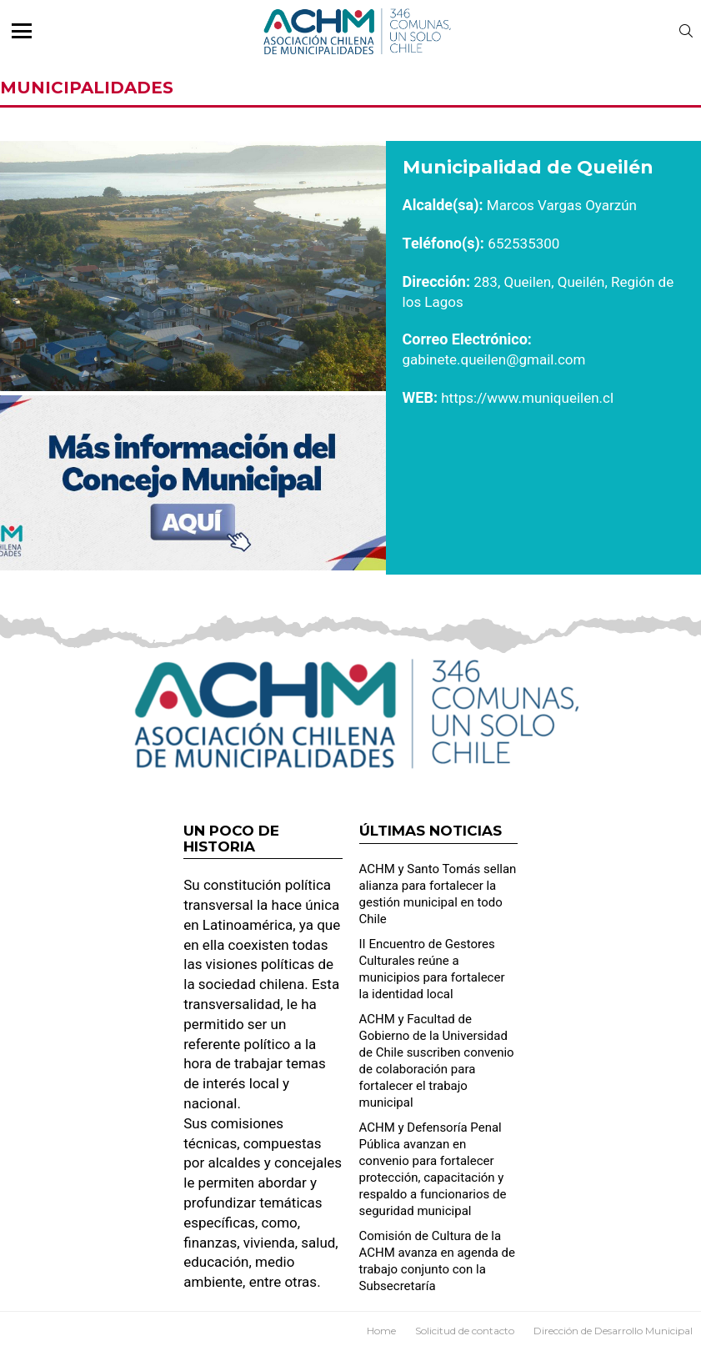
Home (381, 1330)
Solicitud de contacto (464, 1330)
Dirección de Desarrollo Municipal (613, 1330)
